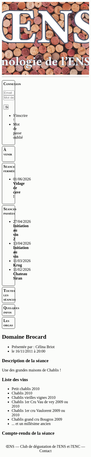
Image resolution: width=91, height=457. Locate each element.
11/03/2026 (22, 263)
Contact (46, 451)
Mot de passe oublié (18, 130)
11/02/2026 (22, 273)
